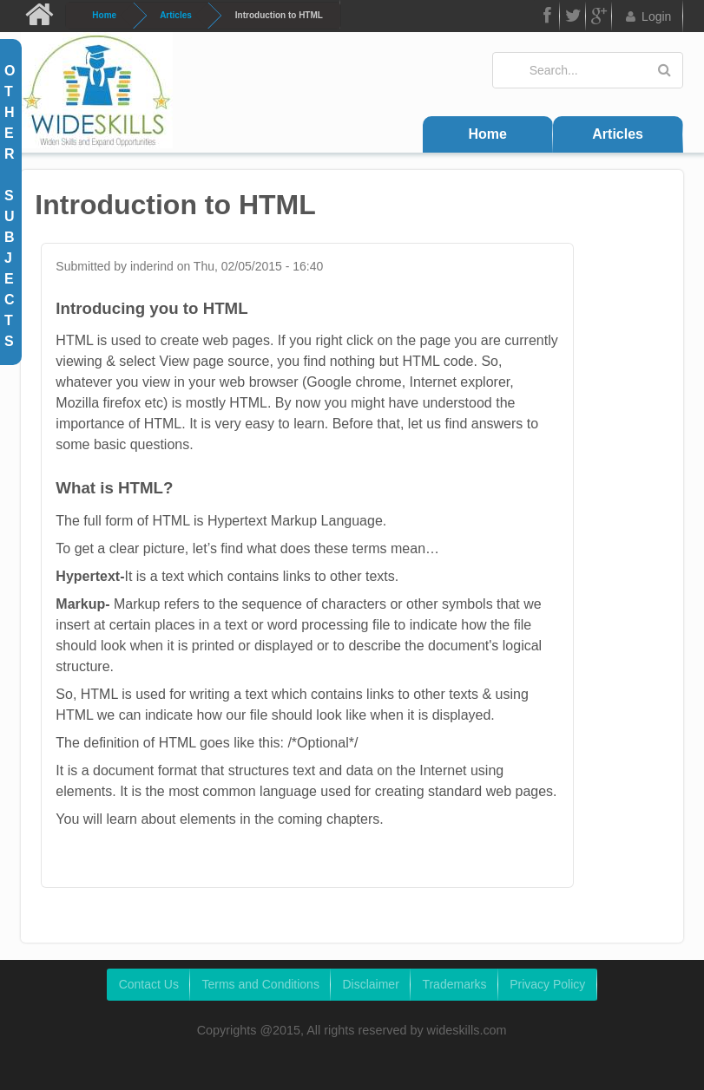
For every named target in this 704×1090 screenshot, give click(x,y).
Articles (176, 15)
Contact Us (149, 984)
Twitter (573, 18)
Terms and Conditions (260, 984)
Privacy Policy (547, 984)
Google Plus (599, 18)
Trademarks (454, 984)
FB (545, 18)
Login (647, 16)
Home (104, 15)
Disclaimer (370, 984)
